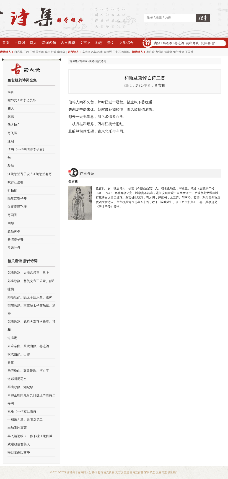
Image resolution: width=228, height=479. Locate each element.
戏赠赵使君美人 (19, 444)
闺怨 (11, 223)
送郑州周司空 (17, 379)
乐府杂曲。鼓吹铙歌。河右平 (28, 370)
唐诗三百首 (136, 472)
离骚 (157, 43)
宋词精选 (149, 472)
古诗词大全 (84, 472)
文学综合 (126, 43)
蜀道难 (167, 43)
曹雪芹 (159, 52)
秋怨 (11, 166)
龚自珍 (150, 52)
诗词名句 (48, 43)
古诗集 (74, 61)
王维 (32, 52)
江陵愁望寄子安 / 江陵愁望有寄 (30, 174)
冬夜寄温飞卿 (17, 207)
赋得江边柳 (15, 182)
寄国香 (12, 215)
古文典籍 (68, 43)
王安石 (117, 52)
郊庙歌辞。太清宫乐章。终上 (28, 273)
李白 (47, 52)
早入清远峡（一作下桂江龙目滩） (31, 436)
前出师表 (192, 43)
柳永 (100, 52)
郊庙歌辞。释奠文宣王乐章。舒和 (31, 281)
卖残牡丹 (14, 248)
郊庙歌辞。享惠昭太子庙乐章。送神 (31, 309)
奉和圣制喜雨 (17, 428)
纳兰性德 (178, 52)
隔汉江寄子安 (17, 198)
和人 (11, 108)
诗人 (33, 43)
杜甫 (54, 52)
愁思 (11, 116)
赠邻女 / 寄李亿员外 (22, 100)
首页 (6, 43)
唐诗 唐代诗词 (97, 61)
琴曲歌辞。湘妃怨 (20, 387)
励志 (99, 43)
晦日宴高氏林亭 (19, 452)
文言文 (85, 43)
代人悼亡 (14, 125)
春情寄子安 (15, 239)
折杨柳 (12, 190)
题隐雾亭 (14, 231)
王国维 (189, 52)
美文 (110, 43)
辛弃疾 (86, 52)
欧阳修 (126, 52)
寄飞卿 (12, 133)
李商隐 (61, 52)
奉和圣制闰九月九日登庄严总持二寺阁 (31, 399)
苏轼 (94, 52)
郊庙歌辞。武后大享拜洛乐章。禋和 (31, 325)
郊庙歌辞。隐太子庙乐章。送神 (30, 297)
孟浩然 (40, 52)
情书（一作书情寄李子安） (27, 149)
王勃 (26, 52)
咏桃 (11, 289)
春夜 (11, 362)
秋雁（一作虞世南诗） (23, 411)
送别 (11, 141)
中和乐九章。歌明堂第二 (25, 419)
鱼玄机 (159, 85)
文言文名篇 (122, 472)
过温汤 (12, 338)
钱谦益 (168, 52)
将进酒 (179, 43)
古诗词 (19, 43)
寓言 (11, 92)
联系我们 (173, 472)
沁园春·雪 (208, 43)
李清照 (108, 52)
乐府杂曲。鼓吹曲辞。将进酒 (28, 346)
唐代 (138, 85)
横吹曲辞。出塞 (19, 354)
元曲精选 (161, 472)
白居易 (18, 52)
